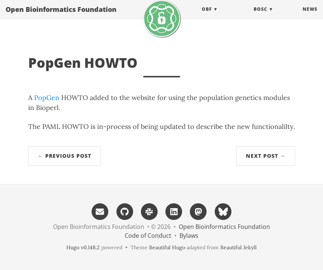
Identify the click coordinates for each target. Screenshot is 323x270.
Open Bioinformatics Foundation (61, 16)
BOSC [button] (260, 16)
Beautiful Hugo (167, 247)
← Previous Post (64, 155)
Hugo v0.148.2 (83, 247)
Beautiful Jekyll (238, 247)
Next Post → (266, 155)
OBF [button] (207, 16)
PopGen (46, 97)
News (310, 16)
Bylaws (188, 235)
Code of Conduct (148, 235)
